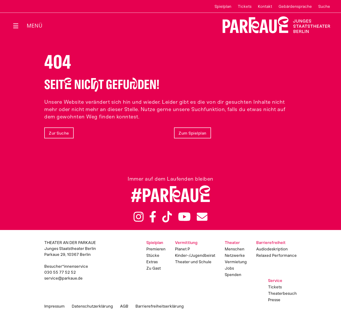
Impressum (54, 306)
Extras (152, 261)
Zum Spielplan (192, 133)
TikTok (167, 216)
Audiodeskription (272, 249)
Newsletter (202, 217)
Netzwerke (235, 255)
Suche (324, 6)
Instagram (139, 217)
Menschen (234, 249)
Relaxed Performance (276, 255)
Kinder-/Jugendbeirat (195, 255)
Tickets (244, 6)
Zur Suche (59, 133)
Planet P (182, 249)
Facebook (153, 216)
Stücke (152, 255)
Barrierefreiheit (271, 242)
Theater (232, 242)
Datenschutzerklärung (92, 306)
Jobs (229, 268)
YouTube (184, 216)
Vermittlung (186, 242)
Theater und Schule (193, 261)
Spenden (233, 274)
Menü (34, 26)
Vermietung (236, 261)
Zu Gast (153, 268)
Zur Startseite (273, 24)
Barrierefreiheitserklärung (159, 306)
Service (275, 280)
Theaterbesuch (282, 293)
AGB (124, 306)
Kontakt (265, 6)
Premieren (156, 249)
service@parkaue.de (63, 278)
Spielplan (223, 6)
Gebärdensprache (295, 6)
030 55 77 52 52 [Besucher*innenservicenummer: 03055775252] (60, 272)
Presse (274, 299)
